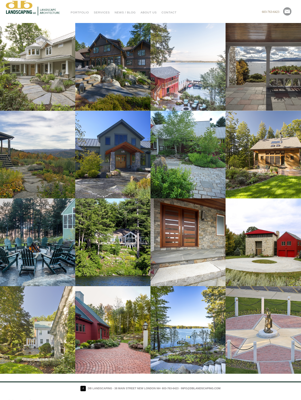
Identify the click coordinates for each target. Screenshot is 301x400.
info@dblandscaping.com (201, 388)
